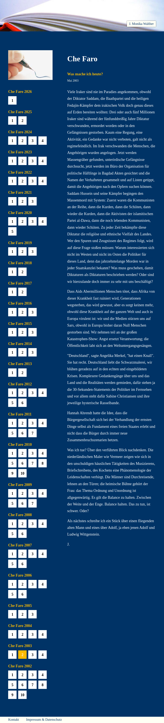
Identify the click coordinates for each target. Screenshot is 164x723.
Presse (151, 36)
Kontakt (13, 719)
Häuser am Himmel (127, 36)
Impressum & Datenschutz (44, 719)
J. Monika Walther (141, 24)
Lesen (54, 36)
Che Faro (86, 36)
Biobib (103, 36)
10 (22, 473)
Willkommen (16, 36)
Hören (70, 36)
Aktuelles (38, 36)
